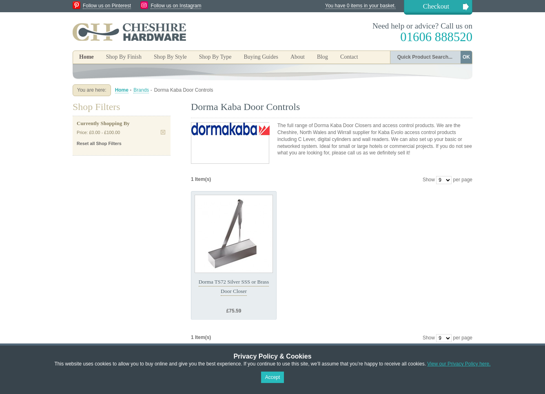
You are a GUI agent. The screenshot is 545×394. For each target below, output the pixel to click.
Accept (272, 377)
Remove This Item (163, 132)
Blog (322, 57)
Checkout (436, 6)
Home (86, 57)
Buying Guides (261, 57)
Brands (141, 90)
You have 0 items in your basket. (360, 6)
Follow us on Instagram (176, 6)
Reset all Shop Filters (99, 143)
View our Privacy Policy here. (458, 364)
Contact (349, 57)
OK (466, 57)
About (297, 57)
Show (429, 180)
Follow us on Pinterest (107, 6)
